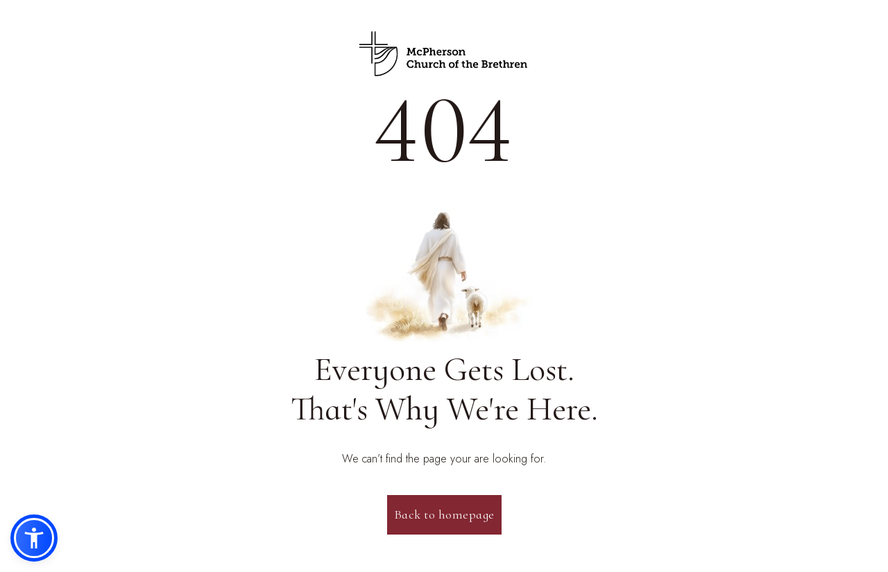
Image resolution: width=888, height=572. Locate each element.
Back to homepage (444, 514)
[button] (34, 538)
